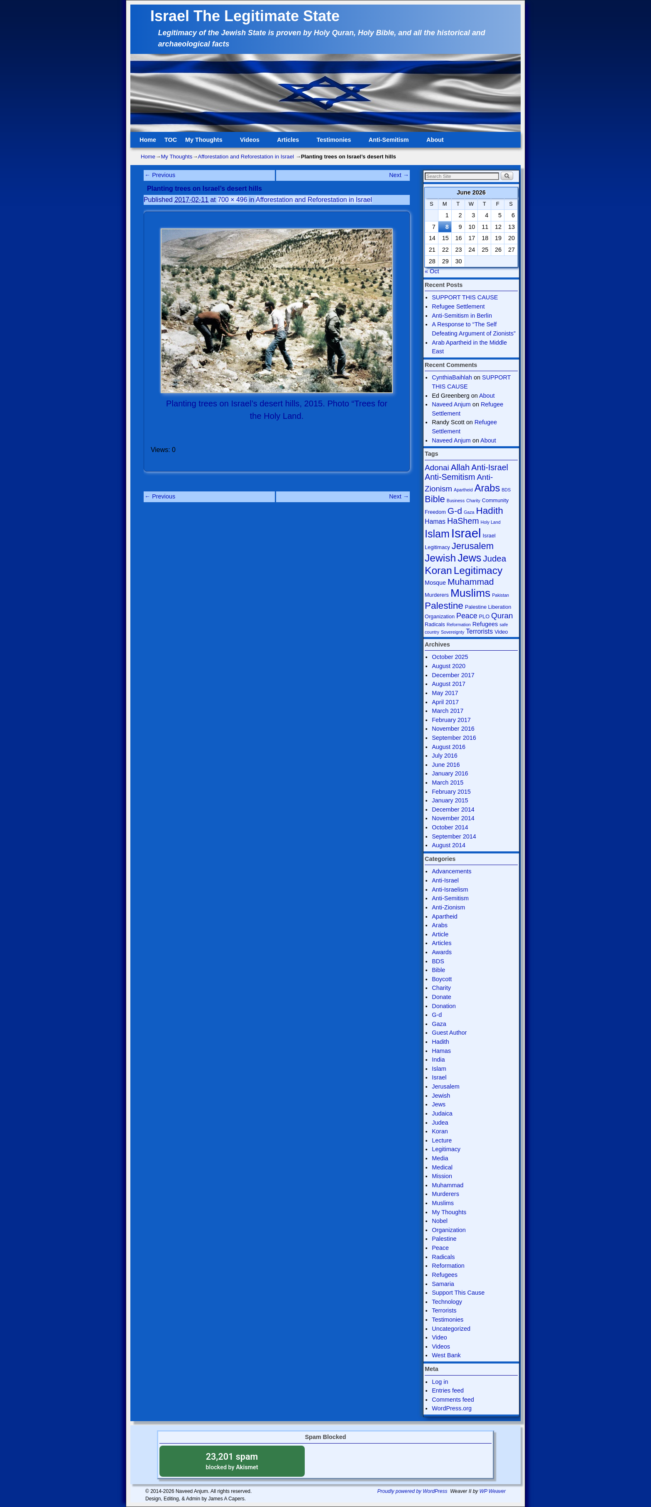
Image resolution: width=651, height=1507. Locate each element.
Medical (442, 1167)
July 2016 (445, 755)
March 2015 (447, 782)
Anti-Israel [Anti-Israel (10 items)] (489, 467)
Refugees (445, 1274)
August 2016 (448, 747)
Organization (449, 1230)
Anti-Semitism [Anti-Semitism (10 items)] (450, 476)
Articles (289, 142)
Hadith (440, 1041)
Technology (447, 1301)
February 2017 (451, 720)
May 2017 (445, 693)
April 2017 (445, 702)
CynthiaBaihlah (452, 377)
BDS (438, 961)
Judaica (442, 1113)
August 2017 (448, 684)
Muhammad (447, 1185)
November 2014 (453, 818)
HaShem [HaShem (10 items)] (463, 520)
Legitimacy (446, 1149)
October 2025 (450, 657)
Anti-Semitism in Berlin (462, 315)
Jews (438, 1104)
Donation (444, 1006)
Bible (438, 970)
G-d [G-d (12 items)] (455, 510)
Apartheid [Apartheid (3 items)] (463, 489)
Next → (399, 175)
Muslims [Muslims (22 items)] (470, 593)
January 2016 (450, 773)
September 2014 (454, 836)
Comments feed (453, 1399)
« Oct (432, 271)
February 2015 (451, 791)
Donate (441, 997)
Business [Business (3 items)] (456, 500)
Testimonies (335, 142)
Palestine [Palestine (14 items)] (444, 605)
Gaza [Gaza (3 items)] (469, 512)
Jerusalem (445, 1086)
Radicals (443, 1257)
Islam (439, 1068)
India (438, 1059)
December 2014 (453, 809)
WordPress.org (452, 1408)
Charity (441, 987)
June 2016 (446, 764)
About (436, 142)
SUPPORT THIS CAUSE (465, 297)
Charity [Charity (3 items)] (473, 500)
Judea (440, 1122)
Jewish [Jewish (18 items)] (440, 558)
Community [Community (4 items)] (495, 500)
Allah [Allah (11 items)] (460, 467)
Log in (440, 1381)
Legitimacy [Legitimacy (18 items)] (478, 570)
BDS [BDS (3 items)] (506, 489)
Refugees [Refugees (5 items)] (485, 624)
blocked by (232, 1461)
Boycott (442, 979)
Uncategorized (451, 1328)
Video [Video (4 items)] (501, 632)
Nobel (440, 1221)
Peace (440, 1247)
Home (148, 139)
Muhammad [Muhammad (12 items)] (471, 581)
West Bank (446, 1355)
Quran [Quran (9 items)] (502, 615)
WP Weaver (493, 1491)
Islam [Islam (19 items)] (437, 534)
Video (439, 1337)
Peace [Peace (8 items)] (466, 616)
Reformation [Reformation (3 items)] (459, 624)
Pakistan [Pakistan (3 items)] (500, 595)
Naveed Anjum (451, 404)
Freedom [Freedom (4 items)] (435, 512)
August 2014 (448, 845)
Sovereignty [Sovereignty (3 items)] (452, 632)
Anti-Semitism (390, 142)
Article (440, 934)
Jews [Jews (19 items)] (469, 558)
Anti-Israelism (450, 889)
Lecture (442, 1140)
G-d (437, 1014)
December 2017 (453, 675)
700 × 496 (232, 199)
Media (440, 1158)
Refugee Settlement (458, 306)
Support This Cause (458, 1292)
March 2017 (447, 710)
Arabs (440, 925)
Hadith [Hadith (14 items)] (489, 511)
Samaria (443, 1284)
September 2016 (454, 737)
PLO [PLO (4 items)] (484, 616)
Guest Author (449, 1032)
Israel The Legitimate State (245, 15)
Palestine (444, 1238)
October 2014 (450, 827)
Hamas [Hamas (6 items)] (435, 521)
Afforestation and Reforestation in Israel (246, 156)
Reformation (448, 1265)
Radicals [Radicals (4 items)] (435, 624)
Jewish (441, 1095)
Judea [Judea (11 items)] (494, 558)
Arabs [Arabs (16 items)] (487, 488)
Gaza (439, 1024)
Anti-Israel (445, 880)
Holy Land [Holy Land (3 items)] (491, 522)
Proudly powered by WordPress (412, 1491)
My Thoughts (205, 142)
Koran (440, 1131)
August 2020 (448, 666)
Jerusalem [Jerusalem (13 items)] (473, 546)
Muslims (443, 1203)
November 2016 (453, 728)
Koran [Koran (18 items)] (438, 570)
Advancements (451, 871)
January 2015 (450, 800)
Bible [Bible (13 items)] (435, 499)
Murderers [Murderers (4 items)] (437, 595)
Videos (251, 142)
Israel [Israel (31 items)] (466, 533)
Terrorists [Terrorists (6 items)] (479, 631)
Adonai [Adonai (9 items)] (437, 467)
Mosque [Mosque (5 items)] (435, 582)
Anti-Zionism (448, 907)
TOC (170, 139)
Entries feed (448, 1390)
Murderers (445, 1194)
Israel (439, 1077)
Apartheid (445, 916)
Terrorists (444, 1310)
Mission (442, 1176)
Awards (442, 952)
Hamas (441, 1051)
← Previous (159, 175)
